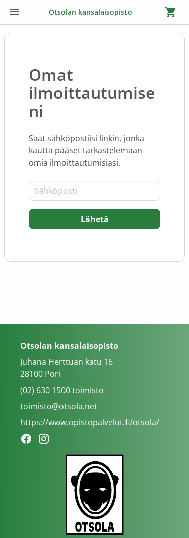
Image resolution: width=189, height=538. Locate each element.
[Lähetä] (94, 219)
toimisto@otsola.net (58, 406)
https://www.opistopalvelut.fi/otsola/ (89, 422)
